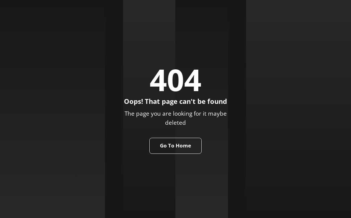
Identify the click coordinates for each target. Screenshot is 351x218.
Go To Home (175, 145)
